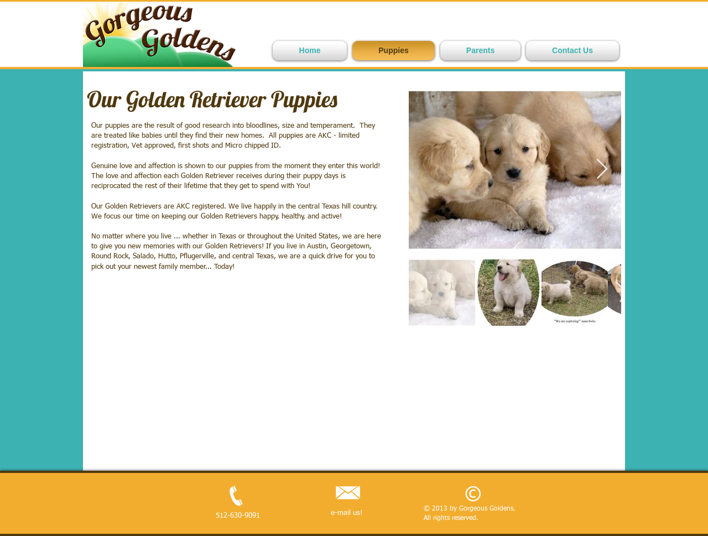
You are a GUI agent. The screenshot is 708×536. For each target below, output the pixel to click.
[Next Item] (602, 169)
